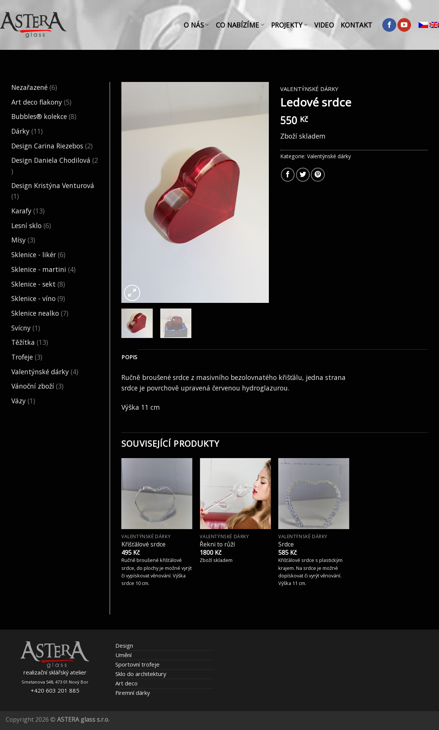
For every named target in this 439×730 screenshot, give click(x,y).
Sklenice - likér (33, 254)
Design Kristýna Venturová (52, 185)
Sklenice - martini (38, 269)
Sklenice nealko (35, 313)
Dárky (20, 131)
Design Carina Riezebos (47, 145)
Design (124, 645)
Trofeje (22, 356)
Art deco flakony (36, 101)
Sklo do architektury (140, 674)
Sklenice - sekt (33, 284)
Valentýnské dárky (40, 371)
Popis (129, 357)
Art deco (126, 683)
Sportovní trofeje (137, 664)
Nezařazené (29, 87)
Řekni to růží (217, 544)
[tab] (129, 357)
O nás (196, 24)
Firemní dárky (132, 692)
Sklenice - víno (33, 298)
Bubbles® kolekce (39, 116)
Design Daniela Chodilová (50, 160)
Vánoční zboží (32, 385)
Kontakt (356, 24)
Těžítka (23, 342)
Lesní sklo (26, 225)
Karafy (21, 210)
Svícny (21, 327)
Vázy (18, 400)
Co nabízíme (240, 24)
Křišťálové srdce (143, 544)
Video (324, 24)
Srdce (286, 544)
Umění (123, 655)
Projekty (289, 24)
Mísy (18, 239)
